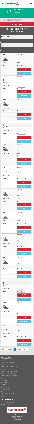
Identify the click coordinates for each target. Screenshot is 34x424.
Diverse (4, 369)
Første (4, 349)
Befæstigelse (6, 360)
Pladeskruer (5, 389)
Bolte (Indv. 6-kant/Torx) (9, 366)
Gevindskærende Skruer (9, 373)
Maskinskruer (6, 382)
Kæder (4, 378)
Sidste (25, 349)
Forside (4, 19)
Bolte (3, 364)
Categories (17, 24)
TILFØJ (24, 69)
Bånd (3, 368)
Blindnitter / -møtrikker (8, 362)
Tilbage (10, 349)
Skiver (4, 396)
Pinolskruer (5, 387)
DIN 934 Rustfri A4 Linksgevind (11, 20)
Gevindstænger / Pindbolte (10, 375)
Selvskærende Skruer (8, 393)
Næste (19, 349)
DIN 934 (19, 54)
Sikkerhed (5, 395)
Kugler (4, 377)
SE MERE (24, 73)
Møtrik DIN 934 (17, 19)
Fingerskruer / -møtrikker (9, 371)
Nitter (3, 386)
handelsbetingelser (7, 404)
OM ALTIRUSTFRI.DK (8, 402)
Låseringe (5, 380)
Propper (4, 391)
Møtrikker (9, 19)
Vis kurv (17, 12)
